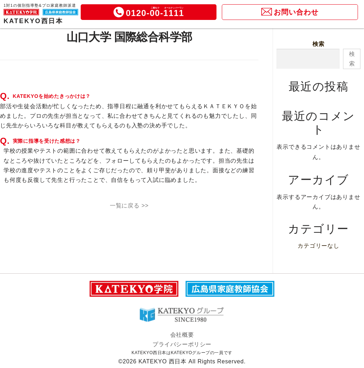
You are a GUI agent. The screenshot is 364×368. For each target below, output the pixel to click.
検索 (318, 44)
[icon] (118, 14)
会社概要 (182, 335)
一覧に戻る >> (129, 206)
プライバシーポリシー (182, 344)
